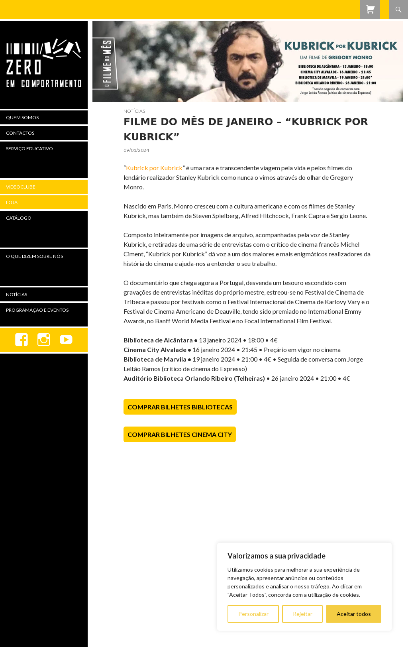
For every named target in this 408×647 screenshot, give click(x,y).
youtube (66, 340)
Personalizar (253, 613)
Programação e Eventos (37, 310)
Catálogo (18, 218)
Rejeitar (302, 613)
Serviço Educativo (29, 148)
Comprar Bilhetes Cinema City (180, 434)
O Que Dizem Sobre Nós (34, 256)
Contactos (20, 133)
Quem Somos (22, 117)
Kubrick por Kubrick (154, 167)
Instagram (44, 340)
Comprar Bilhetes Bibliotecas (180, 407)
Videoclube (20, 187)
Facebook (21, 340)
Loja (12, 202)
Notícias (134, 111)
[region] (304, 587)
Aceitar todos (354, 613)
